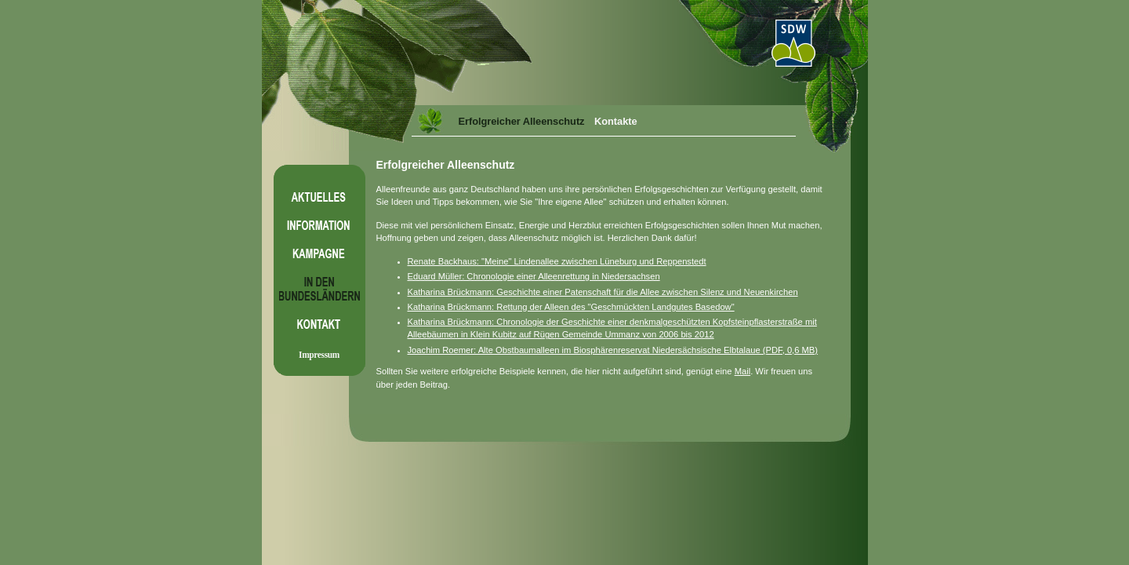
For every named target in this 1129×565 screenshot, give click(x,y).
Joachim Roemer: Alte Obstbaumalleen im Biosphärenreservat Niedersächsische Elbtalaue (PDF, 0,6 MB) (613, 350)
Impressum (319, 354)
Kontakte (615, 121)
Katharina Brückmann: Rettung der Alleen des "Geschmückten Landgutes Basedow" (571, 307)
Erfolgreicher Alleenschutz (522, 121)
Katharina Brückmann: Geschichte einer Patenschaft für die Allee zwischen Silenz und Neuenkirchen (603, 292)
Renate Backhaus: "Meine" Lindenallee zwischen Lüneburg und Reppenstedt (557, 261)
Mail (743, 371)
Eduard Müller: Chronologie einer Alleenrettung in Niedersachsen (534, 276)
